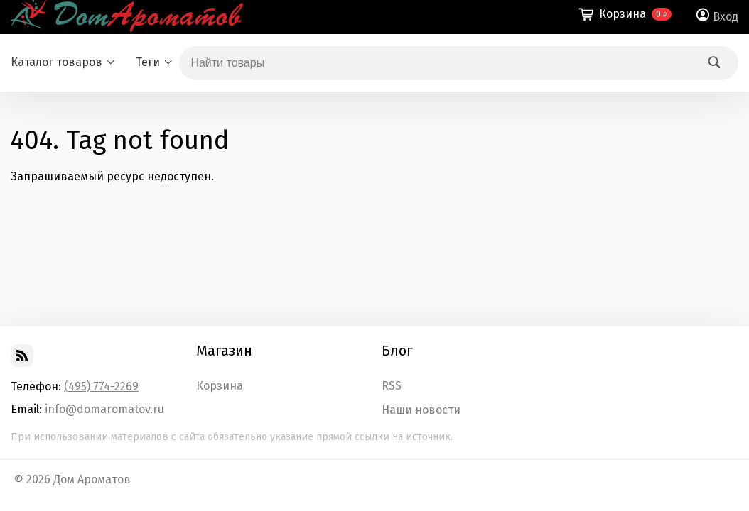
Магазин (224, 350)
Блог (397, 350)
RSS (392, 386)
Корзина (219, 386)
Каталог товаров (56, 62)
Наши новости (421, 410)
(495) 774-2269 (101, 386)
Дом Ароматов (92, 479)
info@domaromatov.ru (104, 409)
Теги (148, 62)
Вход (725, 16)
